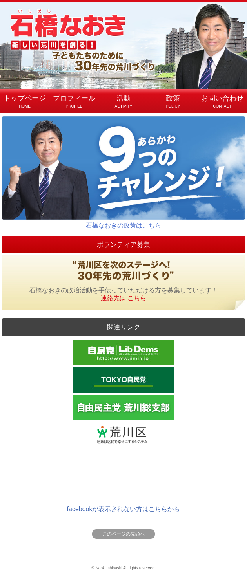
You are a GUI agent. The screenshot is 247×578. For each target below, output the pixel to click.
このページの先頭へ (123, 534)
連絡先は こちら (123, 298)
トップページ (24, 102)
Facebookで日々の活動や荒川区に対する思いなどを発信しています (123, 462)
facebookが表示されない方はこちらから (123, 509)
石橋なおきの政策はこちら (123, 172)
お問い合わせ (222, 102)
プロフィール (74, 102)
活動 (123, 102)
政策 (173, 102)
